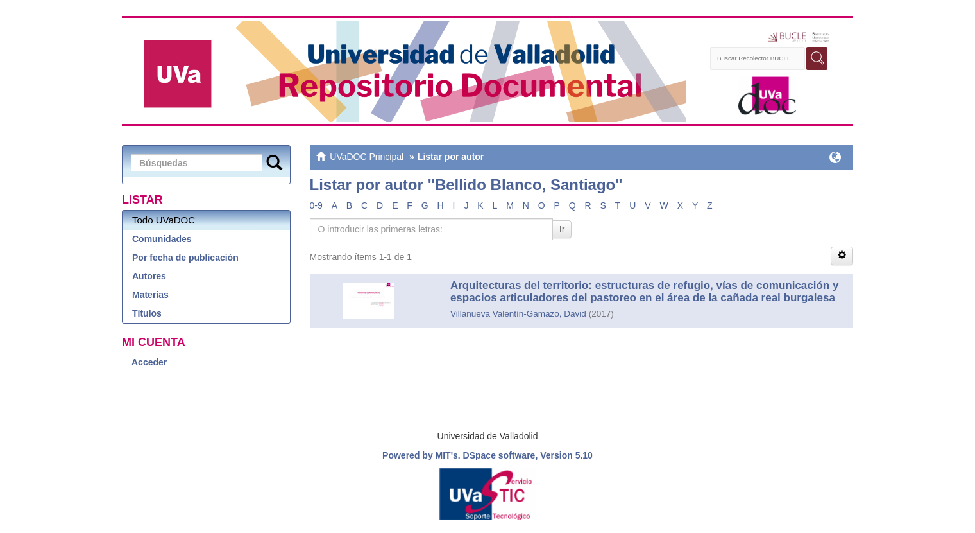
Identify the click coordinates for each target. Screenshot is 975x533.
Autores (149, 276)
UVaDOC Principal (366, 157)
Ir (561, 229)
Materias (150, 295)
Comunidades (162, 239)
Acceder (149, 362)
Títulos (147, 313)
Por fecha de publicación (185, 257)
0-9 (316, 205)
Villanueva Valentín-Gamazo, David (518, 314)
